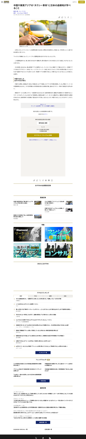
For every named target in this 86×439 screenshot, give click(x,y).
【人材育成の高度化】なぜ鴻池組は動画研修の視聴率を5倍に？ (27, 331)
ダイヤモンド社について (73, 409)
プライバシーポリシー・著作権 (13, 426)
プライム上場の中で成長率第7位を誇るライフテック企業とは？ (27, 336)
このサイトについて (11, 412)
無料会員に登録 (43, 123)
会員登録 (81, 2)
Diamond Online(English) (42, 412)
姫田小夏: (20, 11)
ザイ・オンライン (40, 423)
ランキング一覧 (43, 319)
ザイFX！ (38, 426)
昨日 (35, 262)
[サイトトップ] (6, 2)
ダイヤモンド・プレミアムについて (14, 415)
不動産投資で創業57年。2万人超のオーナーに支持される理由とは (59, 331)
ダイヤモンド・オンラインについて (15, 409)
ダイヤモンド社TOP (71, 412)
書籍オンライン (39, 420)
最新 (21, 262)
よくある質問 (10, 428)
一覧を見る (43, 347)
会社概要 (69, 415)
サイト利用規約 (10, 420)
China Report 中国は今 (22, 13)
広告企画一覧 (48, 396)
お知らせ (69, 420)
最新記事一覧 (43, 389)
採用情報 (69, 417)
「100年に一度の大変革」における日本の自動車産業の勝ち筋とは (27, 341)
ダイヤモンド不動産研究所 (42, 428)
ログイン (75, 2)
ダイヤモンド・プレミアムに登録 (43, 135)
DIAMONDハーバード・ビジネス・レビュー (45, 417)
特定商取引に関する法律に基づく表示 (15, 423)
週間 (50, 262)
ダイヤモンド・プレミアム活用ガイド (15, 417)
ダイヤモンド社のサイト (42, 409)
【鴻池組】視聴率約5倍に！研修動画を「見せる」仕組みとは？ (59, 336)
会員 (65, 262)
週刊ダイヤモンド (40, 415)
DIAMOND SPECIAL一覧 (21, 396)
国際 (15, 13)
